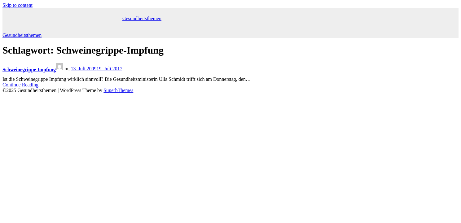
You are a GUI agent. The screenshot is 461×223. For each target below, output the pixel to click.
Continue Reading (20, 84)
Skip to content (17, 5)
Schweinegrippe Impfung (29, 69)
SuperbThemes (118, 90)
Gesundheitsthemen (141, 18)
